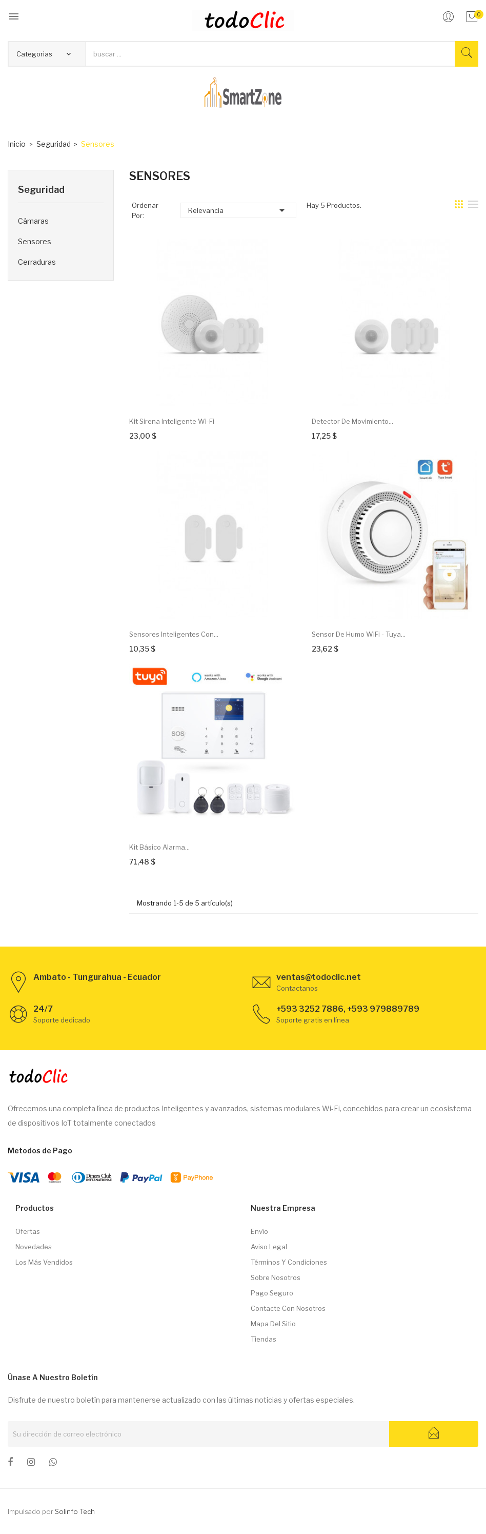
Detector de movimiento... (352, 421)
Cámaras (33, 221)
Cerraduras (37, 262)
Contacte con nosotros (288, 1308)
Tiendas (263, 1339)
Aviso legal (269, 1247)
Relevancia (238, 210)
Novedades (33, 1247)
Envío (259, 1231)
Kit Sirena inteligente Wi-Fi (171, 421)
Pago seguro (272, 1293)
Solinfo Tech (75, 1511)
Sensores (34, 241)
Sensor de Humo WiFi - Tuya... (359, 634)
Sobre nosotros (275, 1277)
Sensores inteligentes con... (173, 634)
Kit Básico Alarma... (159, 847)
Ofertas (27, 1231)
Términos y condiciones (289, 1262)
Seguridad (41, 189)
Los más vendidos (44, 1262)
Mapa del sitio (273, 1324)
